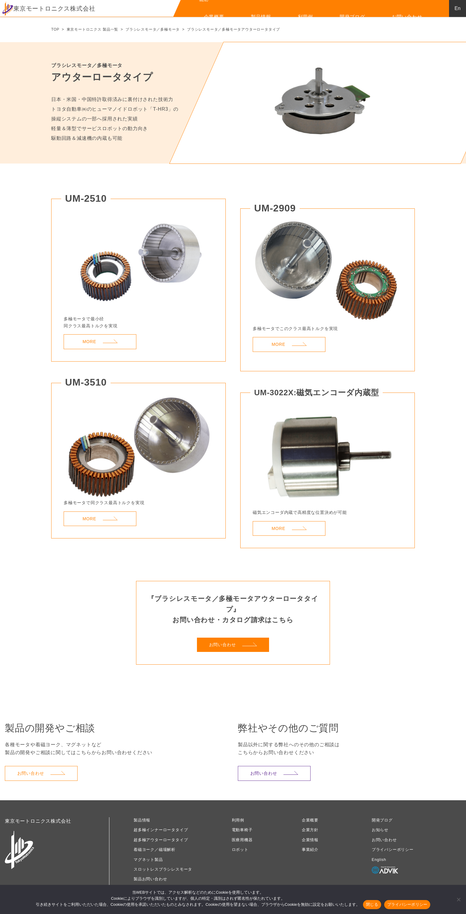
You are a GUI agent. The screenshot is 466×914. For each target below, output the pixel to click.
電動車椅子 (242, 830)
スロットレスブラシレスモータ (163, 869)
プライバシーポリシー (393, 849)
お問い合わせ (407, 16)
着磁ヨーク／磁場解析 (154, 849)
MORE (99, 341)
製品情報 (261, 16)
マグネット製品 (148, 859)
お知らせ (380, 830)
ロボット (240, 849)
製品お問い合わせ (150, 879)
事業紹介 (310, 849)
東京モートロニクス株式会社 (48, 8)
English (379, 859)
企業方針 (310, 830)
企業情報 (310, 840)
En (457, 8)
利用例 (305, 16)
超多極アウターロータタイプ (161, 840)
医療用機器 (242, 840)
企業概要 (214, 16)
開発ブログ (352, 16)
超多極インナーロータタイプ (161, 830)
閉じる (372, 904)
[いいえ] (458, 899)
